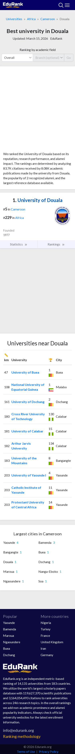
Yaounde (9, 623)
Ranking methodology (22, 736)
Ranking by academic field (38, 50)
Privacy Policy (48, 751)
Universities (14, 19)
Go (69, 57)
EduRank (56, 38)
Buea (6, 648)
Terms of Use (26, 751)
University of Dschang (27, 402)
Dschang (9, 655)
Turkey (45, 629)
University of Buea (25, 372)
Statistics (18, 244)
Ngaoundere (11, 642)
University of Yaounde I (28, 475)
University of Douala (37, 200)
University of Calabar (27, 431)
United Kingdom (52, 642)
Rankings (56, 244)
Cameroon (47, 19)
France (45, 635)
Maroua (8, 635)
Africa (31, 19)
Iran (43, 648)
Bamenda (9, 629)
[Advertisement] (37, 110)
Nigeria (46, 623)
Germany (47, 655)
